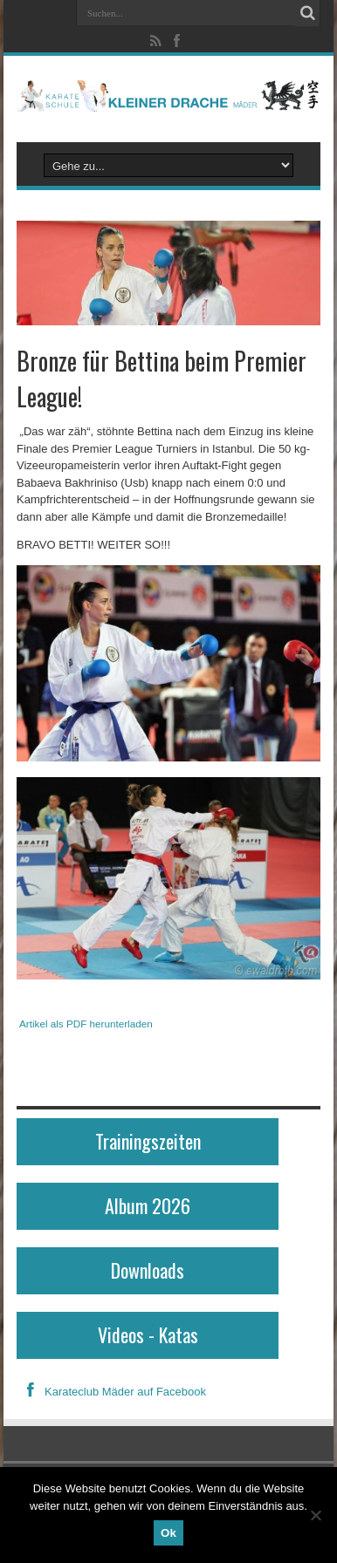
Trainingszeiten (148, 1141)
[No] (315, 1515)
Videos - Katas (148, 1334)
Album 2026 (147, 1205)
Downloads (147, 1270)
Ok (168, 1532)
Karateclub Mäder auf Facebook (111, 1391)
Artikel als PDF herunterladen (86, 1023)
